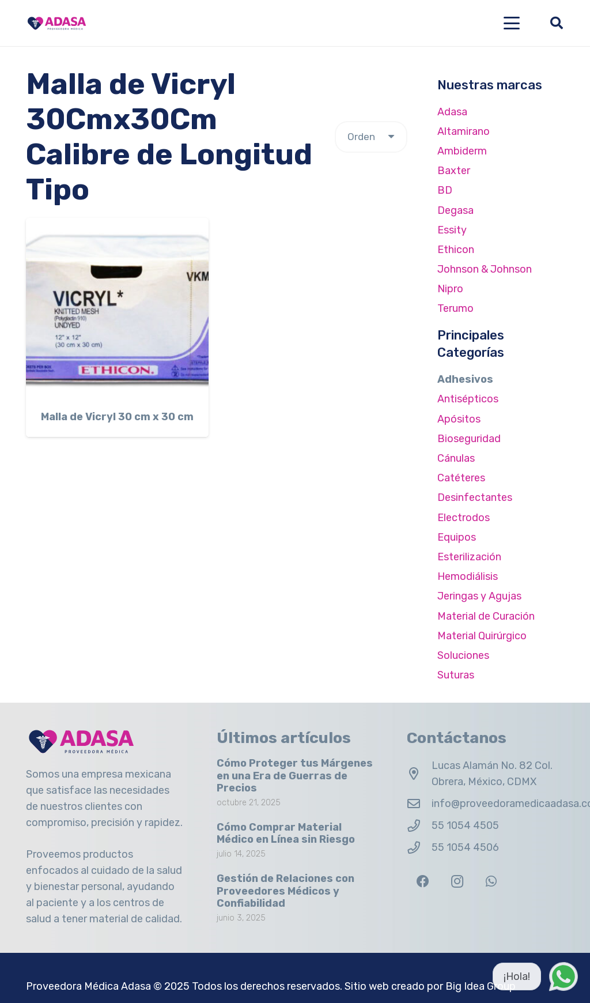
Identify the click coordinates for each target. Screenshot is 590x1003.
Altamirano (463, 131)
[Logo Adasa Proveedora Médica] (57, 23)
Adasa (452, 111)
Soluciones (463, 655)
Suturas (455, 675)
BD (444, 190)
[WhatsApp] (491, 882)
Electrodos (463, 517)
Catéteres (461, 478)
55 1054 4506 (465, 847)
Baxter (453, 170)
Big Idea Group (480, 986)
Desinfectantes (474, 497)
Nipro (450, 288)
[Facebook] (422, 882)
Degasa (455, 210)
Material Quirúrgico (482, 635)
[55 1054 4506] (419, 848)
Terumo (455, 308)
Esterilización (469, 556)
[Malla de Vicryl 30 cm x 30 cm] (117, 309)
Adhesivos (465, 379)
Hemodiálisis (467, 576)
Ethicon (455, 249)
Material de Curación (486, 616)
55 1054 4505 (465, 825)
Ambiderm (462, 151)
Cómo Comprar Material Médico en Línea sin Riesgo (286, 833)
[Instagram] (457, 882)
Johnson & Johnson (484, 269)
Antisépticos (467, 399)
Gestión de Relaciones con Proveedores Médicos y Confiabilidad (285, 891)
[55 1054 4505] (419, 826)
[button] (512, 23)
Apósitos (459, 419)
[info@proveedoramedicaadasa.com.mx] (419, 804)
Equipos (456, 537)
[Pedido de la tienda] (371, 137)
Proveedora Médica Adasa (88, 986)
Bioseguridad (469, 438)
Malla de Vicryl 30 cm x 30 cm (117, 416)
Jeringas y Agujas (479, 596)
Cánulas (456, 458)
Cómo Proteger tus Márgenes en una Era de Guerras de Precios (295, 775)
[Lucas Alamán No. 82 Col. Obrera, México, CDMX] (419, 774)
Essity (452, 230)
